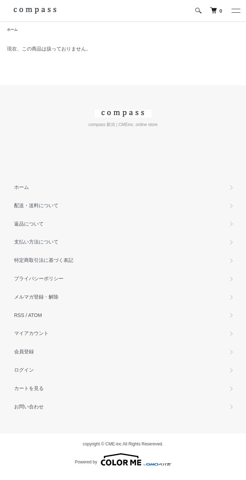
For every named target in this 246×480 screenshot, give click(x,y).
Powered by (123, 459)
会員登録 (24, 351)
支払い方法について (36, 242)
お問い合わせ (29, 406)
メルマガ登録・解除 (36, 297)
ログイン (24, 370)
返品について (29, 224)
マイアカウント (31, 333)
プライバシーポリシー (38, 278)
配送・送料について (36, 205)
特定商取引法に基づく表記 (43, 260)
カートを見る (29, 388)
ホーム (12, 29)
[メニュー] (235, 10)
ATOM (35, 315)
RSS (19, 315)
